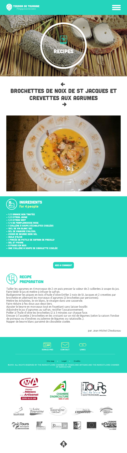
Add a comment (63, 265)
